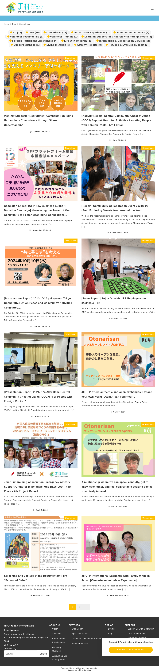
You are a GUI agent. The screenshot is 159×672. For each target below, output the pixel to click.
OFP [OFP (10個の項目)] (34, 32)
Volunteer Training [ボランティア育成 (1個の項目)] (64, 36)
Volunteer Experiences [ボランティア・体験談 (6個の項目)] (132, 32)
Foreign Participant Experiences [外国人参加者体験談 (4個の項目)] (35, 40)
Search (43, 653)
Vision (55, 629)
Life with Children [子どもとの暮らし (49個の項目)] (78, 40)
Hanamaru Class (80, 644)
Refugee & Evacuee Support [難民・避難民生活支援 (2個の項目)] (128, 44)
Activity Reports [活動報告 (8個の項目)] (89, 44)
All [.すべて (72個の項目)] (17, 32)
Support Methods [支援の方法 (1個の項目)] (27, 44)
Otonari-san (77, 629)
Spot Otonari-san (80, 634)
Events (111, 629)
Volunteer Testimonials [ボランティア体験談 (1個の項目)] (26, 36)
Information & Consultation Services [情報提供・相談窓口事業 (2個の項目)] (124, 40)
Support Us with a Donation (141, 629)
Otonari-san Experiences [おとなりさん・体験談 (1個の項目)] (92, 32)
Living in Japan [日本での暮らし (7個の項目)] (58, 44)
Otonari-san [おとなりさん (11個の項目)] (57, 32)
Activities (56, 634)
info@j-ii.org (10, 648)
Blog (110, 634)
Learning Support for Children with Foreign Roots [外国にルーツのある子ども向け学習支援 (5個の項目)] (118, 36)
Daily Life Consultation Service (86, 639)
